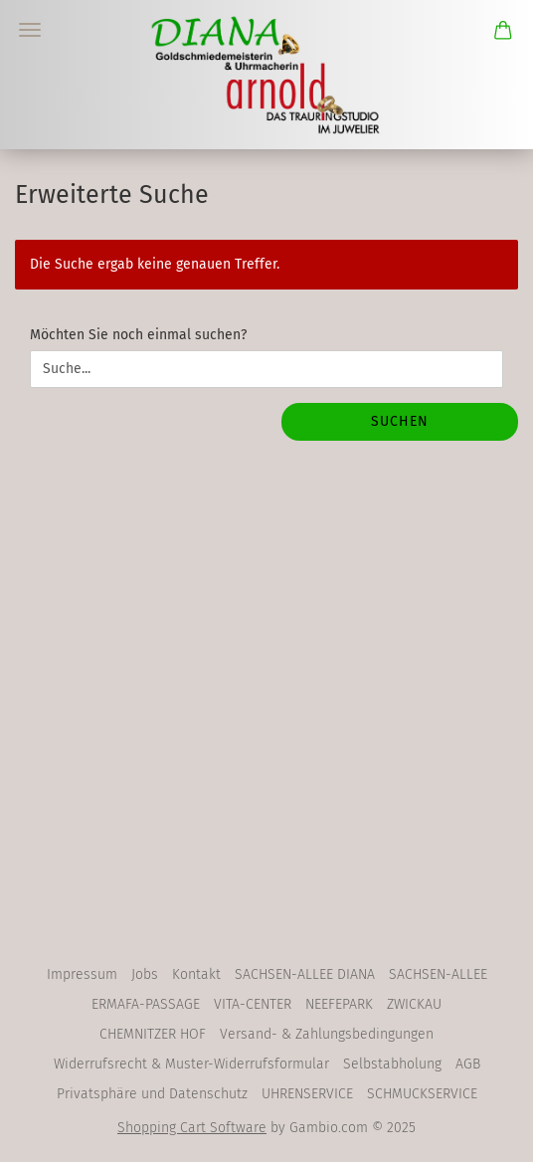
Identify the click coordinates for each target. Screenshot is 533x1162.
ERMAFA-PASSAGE (145, 1004)
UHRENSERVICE (307, 1093)
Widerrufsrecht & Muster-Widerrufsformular (191, 1064)
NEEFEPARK (339, 1004)
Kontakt (196, 974)
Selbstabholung (392, 1064)
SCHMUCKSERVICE (422, 1093)
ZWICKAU (414, 1004)
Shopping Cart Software (191, 1127)
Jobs (144, 974)
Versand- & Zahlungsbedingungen (327, 1034)
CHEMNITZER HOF (152, 1034)
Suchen (400, 421)
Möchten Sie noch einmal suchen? (138, 334)
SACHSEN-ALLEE (438, 974)
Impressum (82, 974)
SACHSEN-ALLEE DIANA (305, 974)
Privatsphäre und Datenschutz (152, 1093)
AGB (467, 1064)
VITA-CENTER (252, 1004)
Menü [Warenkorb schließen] (30, 30)
